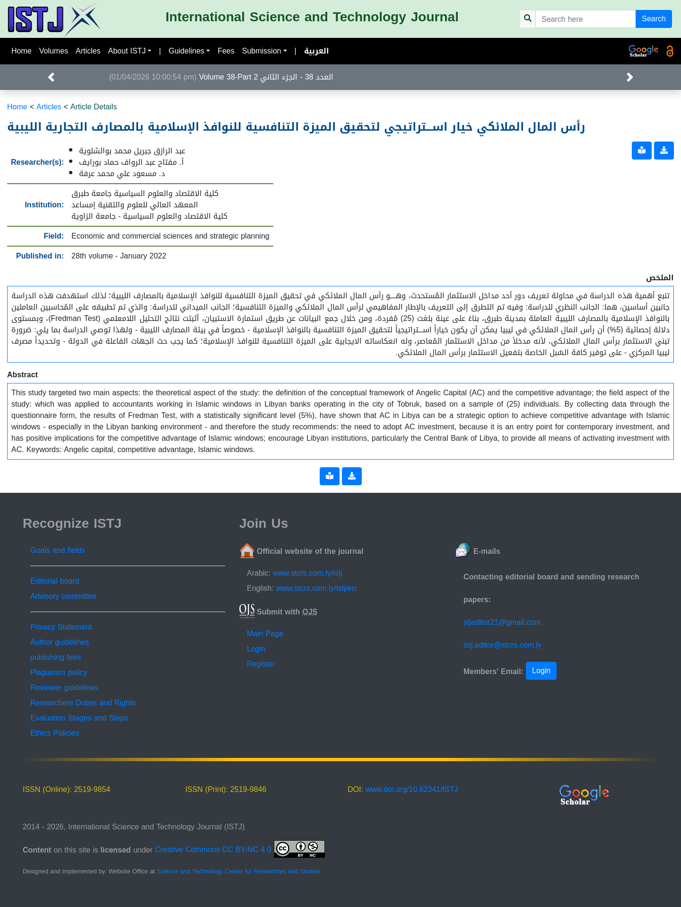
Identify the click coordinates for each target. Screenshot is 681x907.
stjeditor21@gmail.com (502, 622)
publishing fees (55, 657)
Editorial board (54, 581)
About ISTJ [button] (127, 51)
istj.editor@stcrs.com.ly (502, 645)
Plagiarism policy (58, 672)
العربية (316, 51)
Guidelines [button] (186, 51)
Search (654, 18)
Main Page (265, 633)
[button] (51, 77)
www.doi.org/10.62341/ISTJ (412, 789)
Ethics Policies (54, 733)
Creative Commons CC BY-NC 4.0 (240, 849)
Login (256, 648)
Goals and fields (57, 550)
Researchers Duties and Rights (83, 702)
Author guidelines (59, 642)
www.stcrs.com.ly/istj (307, 573)
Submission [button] (261, 51)
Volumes (53, 51)
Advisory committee (63, 596)
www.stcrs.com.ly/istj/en (316, 588)
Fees (226, 51)
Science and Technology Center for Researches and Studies (238, 871)
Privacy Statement (61, 627)
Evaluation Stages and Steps (79, 718)
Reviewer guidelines (64, 687)
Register (261, 664)
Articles (88, 51)
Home (21, 51)
